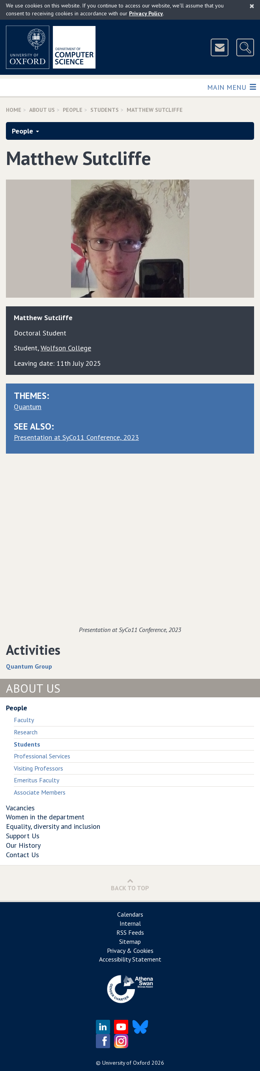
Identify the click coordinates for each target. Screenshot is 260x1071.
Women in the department (45, 816)
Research (25, 732)
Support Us (22, 835)
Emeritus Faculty (36, 780)
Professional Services (42, 756)
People (72, 109)
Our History (23, 845)
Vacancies (20, 807)
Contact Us (22, 854)
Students (104, 109)
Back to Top (130, 884)
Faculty (24, 720)
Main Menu (231, 87)
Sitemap (130, 941)
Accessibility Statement (130, 959)
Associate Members (39, 792)
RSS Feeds (130, 932)
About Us (42, 109)
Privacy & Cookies (130, 950)
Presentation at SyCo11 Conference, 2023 (76, 437)
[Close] (251, 6)
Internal (130, 923)
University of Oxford (126, 1062)
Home (13, 109)
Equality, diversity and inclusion (53, 826)
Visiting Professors (38, 768)
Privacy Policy (146, 13)
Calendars (130, 914)
